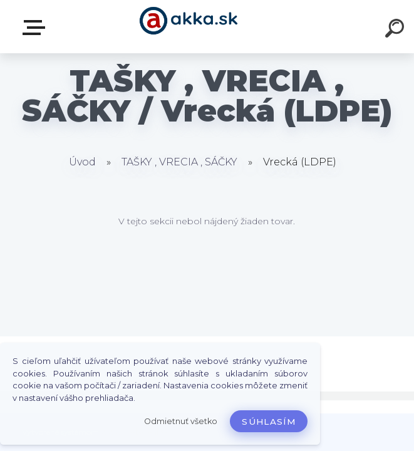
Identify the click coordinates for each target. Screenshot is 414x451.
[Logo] (188, 27)
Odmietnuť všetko (180, 421)
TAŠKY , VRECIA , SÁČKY (179, 162)
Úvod (82, 162)
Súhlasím (269, 422)
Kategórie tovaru (36, 27)
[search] (396, 30)
